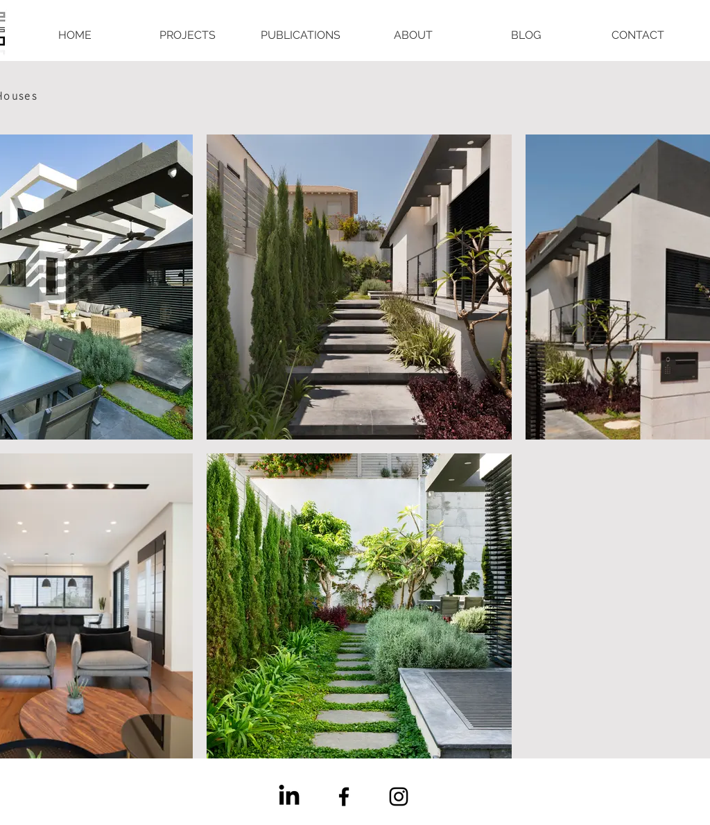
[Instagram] (398, 796)
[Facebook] (343, 796)
